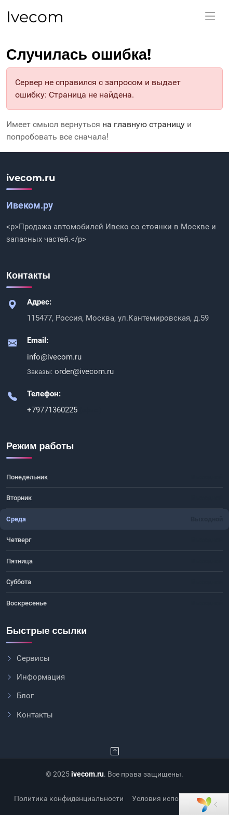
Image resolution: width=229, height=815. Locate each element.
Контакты (29, 715)
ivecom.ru (87, 774)
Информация (35, 677)
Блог (20, 695)
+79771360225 (53, 410)
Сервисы (28, 658)
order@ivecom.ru (84, 371)
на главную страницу (143, 124)
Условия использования (173, 798)
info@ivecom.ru (54, 357)
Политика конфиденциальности (69, 798)
